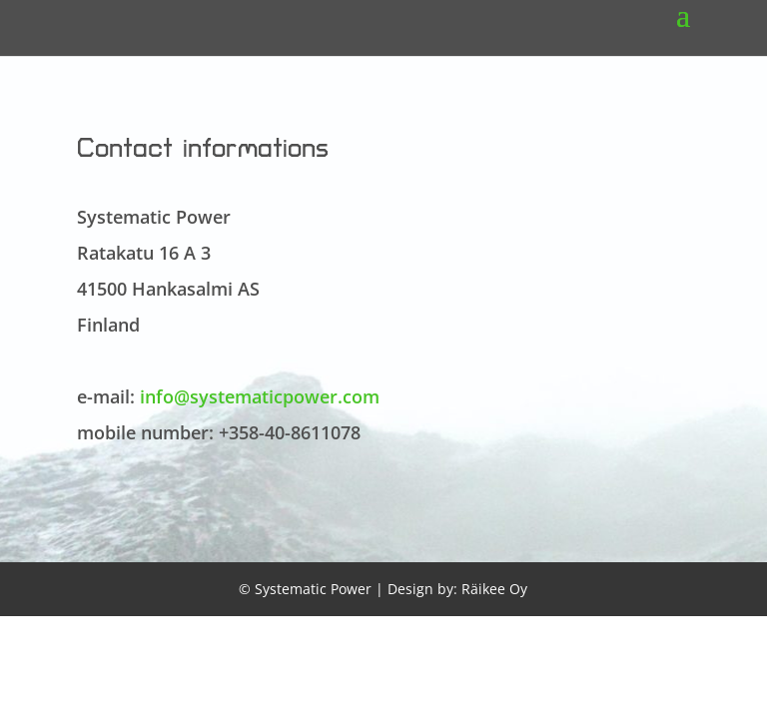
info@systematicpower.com (260, 396)
